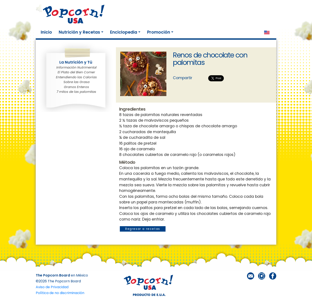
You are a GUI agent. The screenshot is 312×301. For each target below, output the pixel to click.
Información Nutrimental (76, 67)
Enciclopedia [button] (123, 32)
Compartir (182, 77)
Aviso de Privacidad (52, 287)
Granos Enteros (76, 87)
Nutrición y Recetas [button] (79, 32)
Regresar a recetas (142, 229)
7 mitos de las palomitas (76, 91)
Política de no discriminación (60, 292)
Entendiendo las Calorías (76, 77)
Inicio (47, 32)
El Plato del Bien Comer (76, 72)
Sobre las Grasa (76, 82)
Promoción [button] (158, 32)
